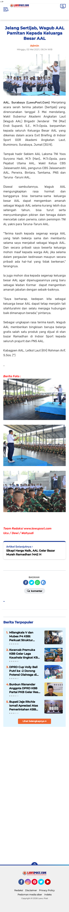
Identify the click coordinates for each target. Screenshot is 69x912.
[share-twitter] (31, 582)
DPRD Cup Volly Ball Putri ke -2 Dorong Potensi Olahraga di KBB (23, 671)
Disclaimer (31, 890)
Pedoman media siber (30, 894)
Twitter (42, 883)
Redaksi (18, 890)
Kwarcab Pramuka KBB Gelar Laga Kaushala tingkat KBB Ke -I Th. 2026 (24, 653)
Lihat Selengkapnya (35, 721)
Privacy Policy (47, 890)
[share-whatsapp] (37, 582)
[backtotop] (34, 865)
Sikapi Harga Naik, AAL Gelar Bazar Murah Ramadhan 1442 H (30, 552)
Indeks (48, 894)
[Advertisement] (34, 821)
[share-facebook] (25, 582)
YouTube (50, 883)
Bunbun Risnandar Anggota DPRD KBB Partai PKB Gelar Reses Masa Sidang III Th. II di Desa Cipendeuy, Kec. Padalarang (25, 688)
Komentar (34, 590)
